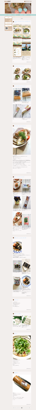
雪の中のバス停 (16, 299)
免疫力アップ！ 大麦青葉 (17, 313)
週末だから (15, 333)
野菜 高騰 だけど (16, 372)
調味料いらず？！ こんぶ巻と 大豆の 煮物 (20, 237)
